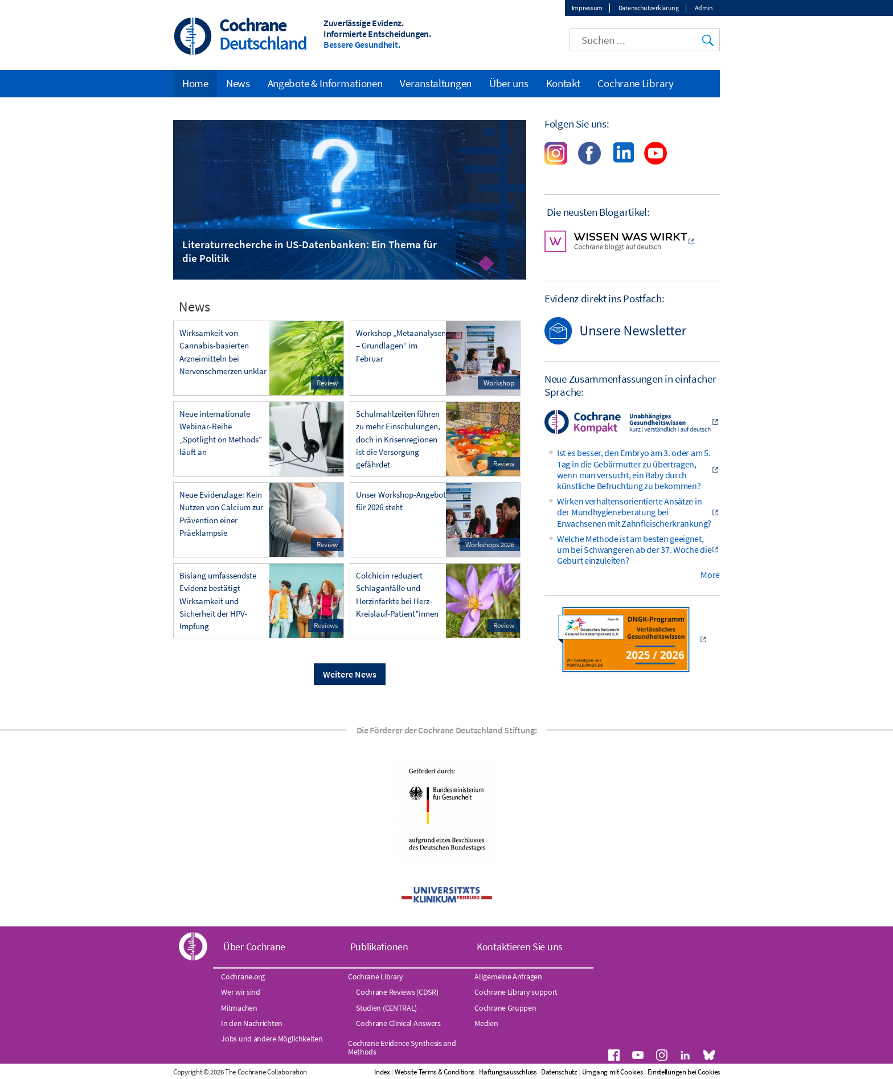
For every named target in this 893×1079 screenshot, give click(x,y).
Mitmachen (239, 1008)
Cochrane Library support (516, 992)
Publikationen (379, 946)
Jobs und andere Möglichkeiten (271, 1038)
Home (195, 83)
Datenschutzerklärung (648, 7)
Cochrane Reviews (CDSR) (397, 992)
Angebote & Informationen (325, 83)
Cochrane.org (242, 976)
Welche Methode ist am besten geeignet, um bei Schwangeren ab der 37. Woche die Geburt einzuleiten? (634, 549)
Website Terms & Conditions (434, 1072)
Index (382, 1072)
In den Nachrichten (251, 1023)
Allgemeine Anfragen (508, 976)
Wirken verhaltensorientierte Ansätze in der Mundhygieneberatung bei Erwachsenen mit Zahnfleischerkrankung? (634, 511)
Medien (486, 1023)
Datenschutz (559, 1072)
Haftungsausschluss (507, 1072)
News (238, 83)
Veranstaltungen (436, 83)
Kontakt (563, 83)
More (710, 574)
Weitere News (349, 674)
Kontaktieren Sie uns (520, 946)
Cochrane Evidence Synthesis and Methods (402, 1047)
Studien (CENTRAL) (386, 1008)
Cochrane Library (635, 83)
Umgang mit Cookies (612, 1072)
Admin (704, 7)
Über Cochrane (254, 946)
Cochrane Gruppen (505, 1008)
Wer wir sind (240, 992)
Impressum (587, 7)
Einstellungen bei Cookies (684, 1072)
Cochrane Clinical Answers (398, 1023)
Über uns (509, 83)
